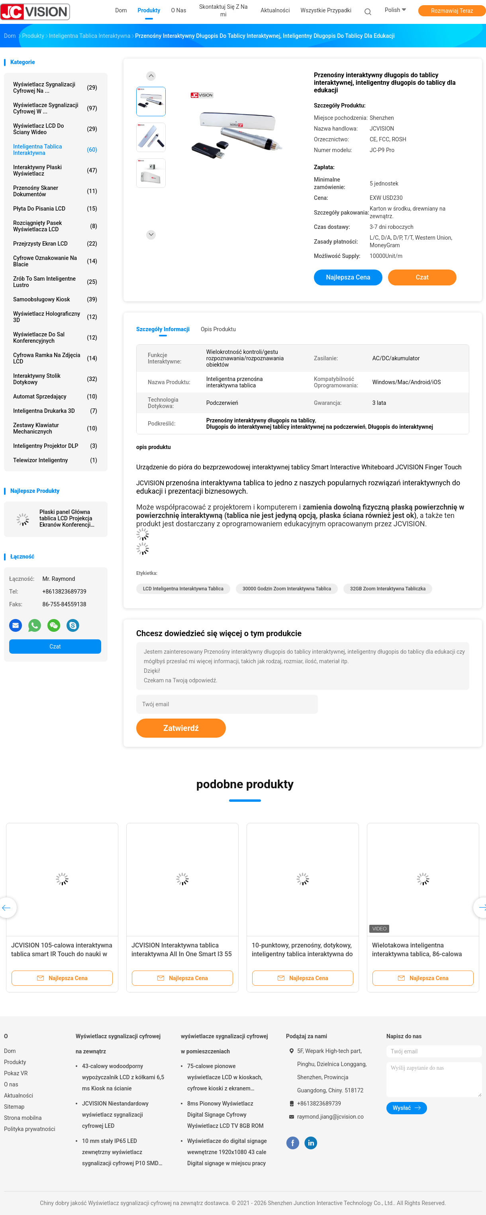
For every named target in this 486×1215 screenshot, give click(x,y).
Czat (55, 646)
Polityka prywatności (29, 1129)
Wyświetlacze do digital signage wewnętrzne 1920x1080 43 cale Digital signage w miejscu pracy (227, 1152)
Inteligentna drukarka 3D (55, 411)
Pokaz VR (15, 1073)
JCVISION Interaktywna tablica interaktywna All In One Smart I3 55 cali (181, 954)
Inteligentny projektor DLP (55, 446)
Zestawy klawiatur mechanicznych (55, 428)
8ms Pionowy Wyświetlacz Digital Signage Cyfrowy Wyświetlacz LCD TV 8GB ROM (225, 1114)
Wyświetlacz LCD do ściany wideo (55, 129)
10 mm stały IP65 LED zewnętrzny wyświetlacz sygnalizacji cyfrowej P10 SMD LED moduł (120, 1153)
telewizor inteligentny (55, 460)
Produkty (15, 1062)
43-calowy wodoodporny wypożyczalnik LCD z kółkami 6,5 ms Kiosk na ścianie (123, 1077)
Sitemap (14, 1107)
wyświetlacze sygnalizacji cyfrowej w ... (55, 108)
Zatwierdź (181, 728)
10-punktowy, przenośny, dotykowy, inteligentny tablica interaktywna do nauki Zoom (302, 954)
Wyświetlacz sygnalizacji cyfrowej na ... (55, 87)
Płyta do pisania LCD (55, 209)
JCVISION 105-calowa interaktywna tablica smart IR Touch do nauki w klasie (61, 954)
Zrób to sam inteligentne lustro (55, 281)
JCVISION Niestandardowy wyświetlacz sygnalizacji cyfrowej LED (115, 1114)
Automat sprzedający (55, 396)
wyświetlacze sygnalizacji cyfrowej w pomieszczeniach (224, 1044)
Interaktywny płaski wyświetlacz (55, 170)
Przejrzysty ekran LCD (55, 244)
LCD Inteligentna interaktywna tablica (183, 589)
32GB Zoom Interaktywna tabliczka (387, 589)
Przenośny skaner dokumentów (55, 191)
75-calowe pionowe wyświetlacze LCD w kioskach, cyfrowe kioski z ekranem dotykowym (225, 1078)
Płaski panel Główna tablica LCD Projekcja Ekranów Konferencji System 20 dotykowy (65, 518)
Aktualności (18, 1095)
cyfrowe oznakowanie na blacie (55, 261)
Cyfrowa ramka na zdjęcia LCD (55, 358)
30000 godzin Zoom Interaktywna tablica (287, 589)
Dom (10, 1051)
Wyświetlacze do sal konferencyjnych (55, 337)
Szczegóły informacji (163, 329)
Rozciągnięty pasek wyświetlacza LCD (55, 226)
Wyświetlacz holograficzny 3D (55, 317)
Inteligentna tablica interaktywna (55, 149)
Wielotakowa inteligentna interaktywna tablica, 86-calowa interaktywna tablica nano (417, 954)
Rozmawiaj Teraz (452, 11)
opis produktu (218, 329)
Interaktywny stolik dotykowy (55, 379)
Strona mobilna (23, 1118)
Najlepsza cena (348, 277)
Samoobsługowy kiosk (55, 299)
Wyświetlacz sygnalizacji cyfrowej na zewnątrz (118, 1044)
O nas (11, 1084)
